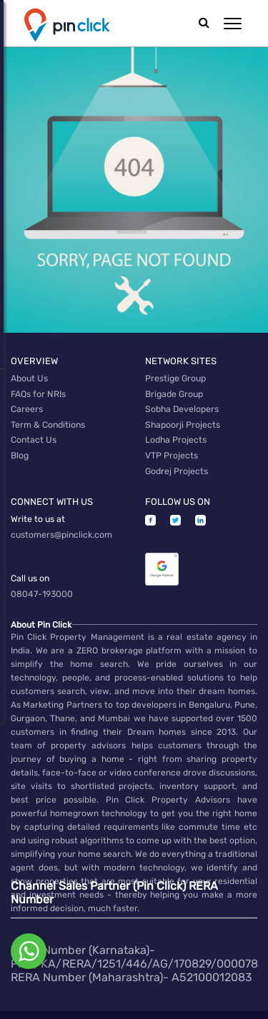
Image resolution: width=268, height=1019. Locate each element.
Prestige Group (175, 378)
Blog (20, 446)
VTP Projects (171, 446)
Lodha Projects (176, 432)
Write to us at (38, 506)
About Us (29, 378)
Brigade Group (174, 391)
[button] (232, 23)
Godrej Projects (176, 459)
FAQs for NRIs (38, 391)
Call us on (30, 561)
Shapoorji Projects (182, 418)
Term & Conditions (47, 418)
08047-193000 (41, 575)
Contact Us (33, 432)
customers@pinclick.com (61, 519)
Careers (27, 405)
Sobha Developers (181, 405)
